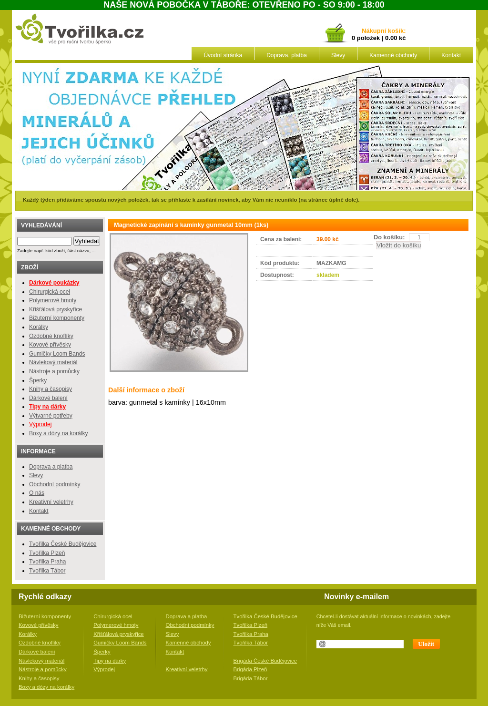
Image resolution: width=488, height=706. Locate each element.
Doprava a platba (50, 466)
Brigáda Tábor (251, 678)
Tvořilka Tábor (47, 570)
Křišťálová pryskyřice (55, 309)
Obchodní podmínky (54, 484)
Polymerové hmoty (52, 300)
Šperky (38, 380)
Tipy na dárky (109, 661)
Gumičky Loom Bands (57, 353)
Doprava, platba (286, 55)
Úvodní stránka (222, 55)
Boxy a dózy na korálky (58, 433)
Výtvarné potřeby (50, 415)
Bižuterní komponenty (56, 318)
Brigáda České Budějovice (265, 661)
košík (394, 31)
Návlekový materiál (53, 362)
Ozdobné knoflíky (51, 336)
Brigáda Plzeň (250, 669)
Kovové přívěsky (50, 344)
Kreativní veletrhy (51, 502)
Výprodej (40, 424)
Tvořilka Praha (47, 561)
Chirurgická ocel (49, 291)
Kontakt (451, 55)
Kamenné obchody (393, 55)
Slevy (338, 55)
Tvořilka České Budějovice (62, 544)
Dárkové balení (48, 398)
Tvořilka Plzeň (47, 553)
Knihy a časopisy (50, 389)
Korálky (38, 327)
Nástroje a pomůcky (54, 371)
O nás (36, 493)
